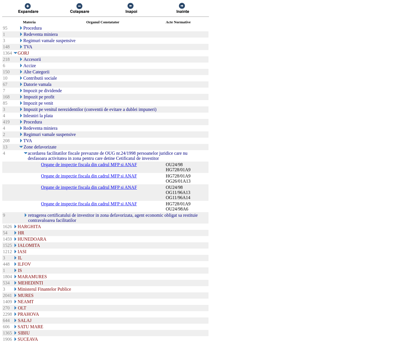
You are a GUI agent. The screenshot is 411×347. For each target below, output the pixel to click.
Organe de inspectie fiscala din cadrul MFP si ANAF (89, 164)
